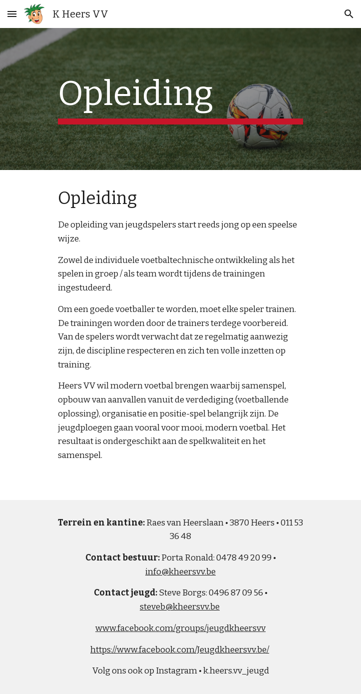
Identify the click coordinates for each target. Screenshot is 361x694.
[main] (180, 99)
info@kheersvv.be (180, 571)
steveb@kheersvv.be (180, 607)
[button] (12, 14)
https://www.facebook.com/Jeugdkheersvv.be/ (179, 649)
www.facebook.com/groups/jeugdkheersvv (180, 628)
